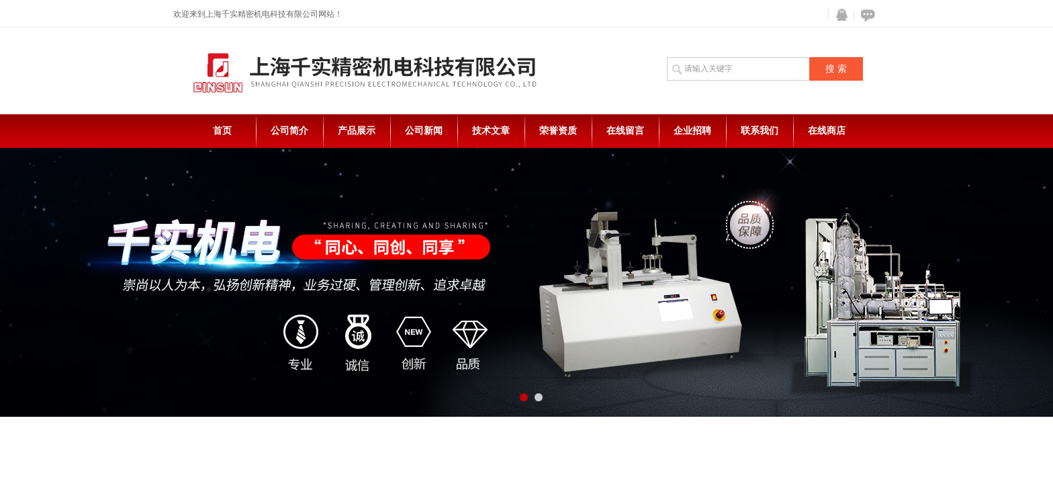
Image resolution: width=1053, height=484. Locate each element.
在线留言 (625, 131)
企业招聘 (692, 131)
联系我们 (759, 131)
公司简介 (289, 131)
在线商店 (826, 131)
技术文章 (491, 131)
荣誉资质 (558, 131)
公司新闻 (424, 131)
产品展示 (356, 131)
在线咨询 (865, 15)
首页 (222, 131)
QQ (838, 15)
